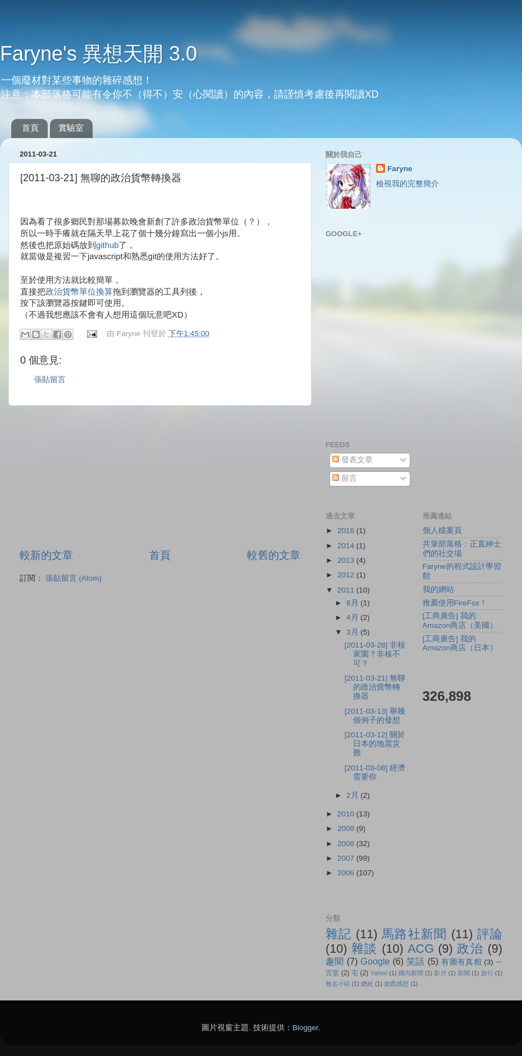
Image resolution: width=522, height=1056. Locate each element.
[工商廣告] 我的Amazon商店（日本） (460, 643)
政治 (470, 949)
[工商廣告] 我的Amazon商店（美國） (460, 620)
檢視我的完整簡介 (407, 184)
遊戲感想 (396, 983)
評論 (489, 934)
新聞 (463, 973)
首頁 (30, 127)
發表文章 (352, 460)
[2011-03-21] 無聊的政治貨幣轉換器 (375, 687)
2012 (346, 575)
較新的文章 (46, 555)
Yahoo (378, 973)
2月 (353, 795)
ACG (420, 949)
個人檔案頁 (442, 530)
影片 (440, 973)
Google (375, 961)
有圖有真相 (461, 962)
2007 (346, 858)
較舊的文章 (273, 555)
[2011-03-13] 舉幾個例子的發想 (375, 715)
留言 (344, 478)
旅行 (487, 973)
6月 (353, 603)
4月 (353, 617)
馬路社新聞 (414, 934)
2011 (346, 590)
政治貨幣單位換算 (79, 291)
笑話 (415, 961)
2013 (346, 560)
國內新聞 (411, 973)
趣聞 (335, 961)
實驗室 (71, 127)
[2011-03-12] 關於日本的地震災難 (375, 744)
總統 (367, 983)
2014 (346, 545)
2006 (346, 873)
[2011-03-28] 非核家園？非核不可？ (375, 654)
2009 (346, 828)
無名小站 (338, 983)
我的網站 (438, 589)
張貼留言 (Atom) (73, 578)
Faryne (399, 168)
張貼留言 (50, 379)
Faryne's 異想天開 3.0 (98, 53)
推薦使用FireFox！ (455, 603)
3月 (353, 632)
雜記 (339, 934)
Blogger (305, 1027)
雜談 (364, 949)
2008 (346, 843)
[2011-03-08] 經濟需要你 (375, 772)
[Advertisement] (160, 477)
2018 (346, 530)
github (107, 245)
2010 (346, 814)
